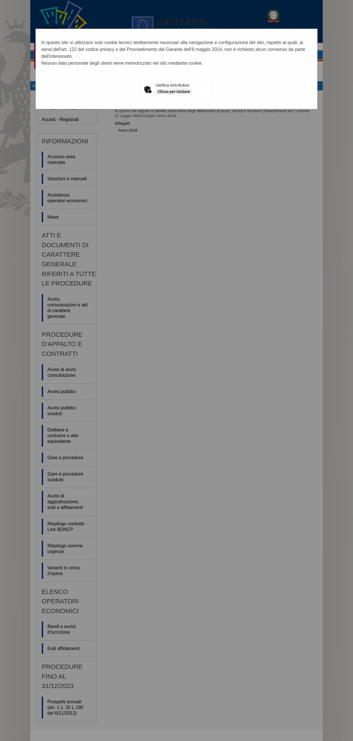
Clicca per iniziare (174, 91)
